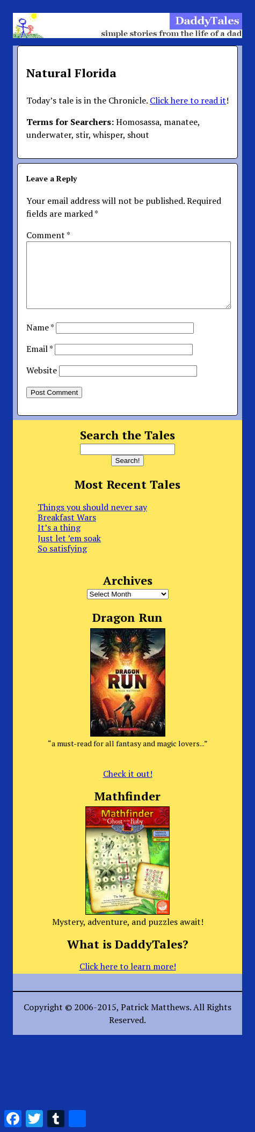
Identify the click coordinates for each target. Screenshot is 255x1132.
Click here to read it (188, 100)
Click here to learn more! (127, 979)
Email (39, 361)
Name (40, 340)
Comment (48, 235)
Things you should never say (92, 520)
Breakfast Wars (67, 530)
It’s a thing (59, 540)
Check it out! (127, 786)
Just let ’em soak (69, 551)
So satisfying (62, 561)
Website (41, 383)
